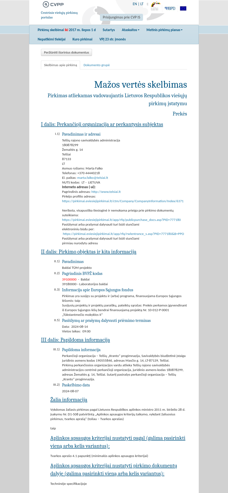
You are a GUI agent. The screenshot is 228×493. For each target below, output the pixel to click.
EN (135, 4)
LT (141, 4)
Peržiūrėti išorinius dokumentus (66, 52)
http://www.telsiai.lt (106, 192)
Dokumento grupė (97, 65)
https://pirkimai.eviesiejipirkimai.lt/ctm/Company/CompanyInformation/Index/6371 (123, 201)
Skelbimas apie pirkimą (60, 65)
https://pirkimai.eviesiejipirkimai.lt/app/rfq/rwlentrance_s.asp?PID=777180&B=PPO (123, 234)
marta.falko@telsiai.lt (92, 178)
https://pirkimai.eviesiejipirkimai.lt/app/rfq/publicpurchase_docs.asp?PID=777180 (121, 220)
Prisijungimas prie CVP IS (121, 17)
